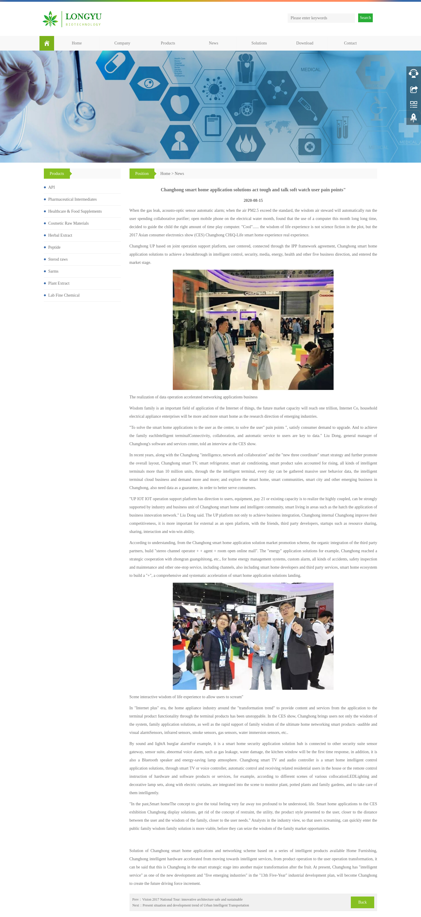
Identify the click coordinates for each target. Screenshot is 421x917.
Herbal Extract (60, 235)
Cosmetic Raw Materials (68, 223)
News (213, 43)
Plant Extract (59, 283)
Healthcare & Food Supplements (75, 211)
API (51, 187)
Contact (350, 43)
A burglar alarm (176, 743)
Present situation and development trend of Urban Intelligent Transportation (196, 905)
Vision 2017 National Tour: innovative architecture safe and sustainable (192, 899)
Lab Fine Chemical (64, 295)
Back (362, 902)
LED (351, 776)
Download (304, 43)
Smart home (160, 804)
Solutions (259, 43)
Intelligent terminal (172, 435)
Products (168, 43)
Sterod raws (58, 259)
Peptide (54, 247)
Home (77, 43)
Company (122, 43)
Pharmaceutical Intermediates (72, 199)
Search (365, 18)
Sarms (53, 271)
